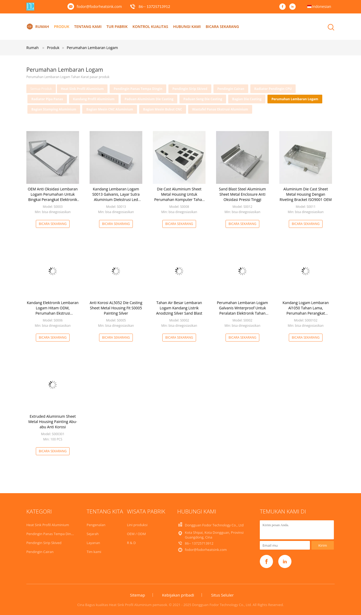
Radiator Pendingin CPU (273, 89)
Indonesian (321, 6)
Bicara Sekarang (222, 26)
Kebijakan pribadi (178, 595)
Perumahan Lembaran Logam (92, 47)
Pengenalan (96, 524)
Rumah (37, 26)
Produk (61, 26)
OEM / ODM (136, 533)
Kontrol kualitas (150, 26)
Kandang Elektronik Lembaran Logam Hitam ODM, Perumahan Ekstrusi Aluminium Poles (53, 310)
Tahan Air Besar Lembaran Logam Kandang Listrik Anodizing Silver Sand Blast (179, 308)
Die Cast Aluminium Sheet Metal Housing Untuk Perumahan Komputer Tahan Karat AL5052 (179, 196)
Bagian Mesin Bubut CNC (162, 109)
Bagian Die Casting (246, 99)
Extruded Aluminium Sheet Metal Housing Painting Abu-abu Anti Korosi (52, 421)
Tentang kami (87, 26)
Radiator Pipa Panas (47, 99)
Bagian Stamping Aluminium (53, 109)
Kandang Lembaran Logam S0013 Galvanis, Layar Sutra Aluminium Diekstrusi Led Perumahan (116, 196)
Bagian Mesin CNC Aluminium (109, 109)
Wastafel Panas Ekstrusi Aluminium (220, 109)
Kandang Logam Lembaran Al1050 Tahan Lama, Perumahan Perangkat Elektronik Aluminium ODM (305, 310)
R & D (131, 542)
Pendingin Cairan (230, 89)
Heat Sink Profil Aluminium (82, 89)
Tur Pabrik (117, 26)
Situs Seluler (222, 595)
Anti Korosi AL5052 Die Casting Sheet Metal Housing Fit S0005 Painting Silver (116, 308)
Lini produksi (137, 524)
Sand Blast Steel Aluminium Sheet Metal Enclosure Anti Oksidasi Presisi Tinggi (242, 194)
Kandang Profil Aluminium (94, 99)
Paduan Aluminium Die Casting (149, 99)
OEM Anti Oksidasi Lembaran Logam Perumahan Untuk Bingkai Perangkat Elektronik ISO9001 (53, 196)
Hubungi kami (187, 26)
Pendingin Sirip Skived (189, 89)
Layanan (93, 542)
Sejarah (93, 533)
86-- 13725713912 (154, 6)
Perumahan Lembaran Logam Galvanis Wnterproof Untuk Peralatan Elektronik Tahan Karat (242, 310)
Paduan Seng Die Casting (202, 99)
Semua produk (41, 89)
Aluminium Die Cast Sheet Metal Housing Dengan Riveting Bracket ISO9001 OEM (306, 194)
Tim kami (94, 551)
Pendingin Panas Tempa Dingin (138, 89)
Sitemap (137, 595)
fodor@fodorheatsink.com (99, 6)
